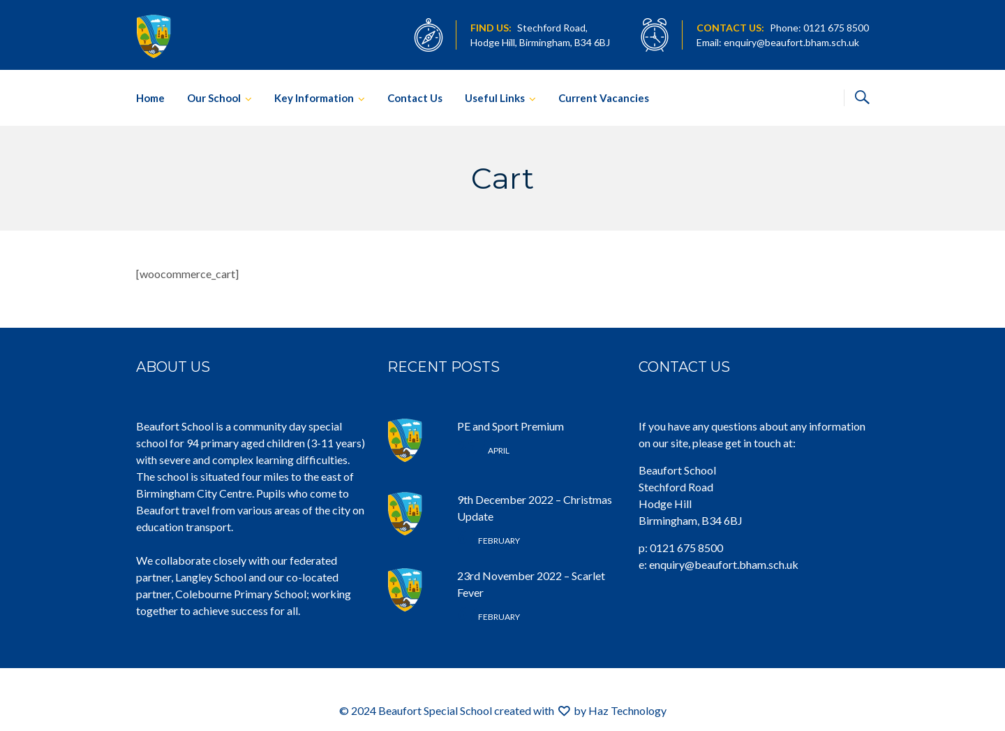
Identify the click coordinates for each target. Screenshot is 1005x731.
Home (150, 98)
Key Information (314, 98)
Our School (214, 98)
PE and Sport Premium (510, 426)
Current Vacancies (603, 98)
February (488, 540)
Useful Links (495, 98)
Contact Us (414, 98)
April (483, 450)
